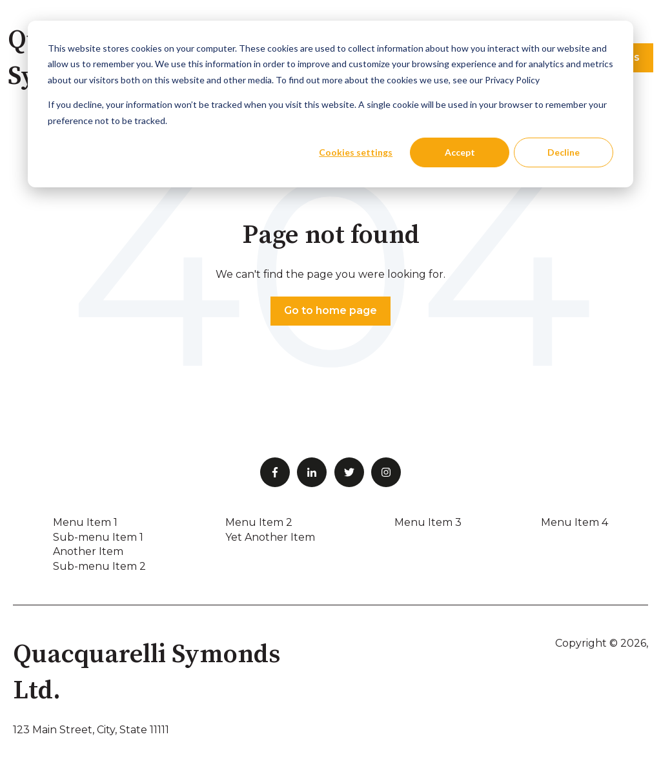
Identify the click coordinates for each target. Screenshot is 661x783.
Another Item (88, 551)
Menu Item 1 (85, 522)
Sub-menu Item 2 (99, 566)
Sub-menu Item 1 (98, 537)
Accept (460, 152)
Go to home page (330, 310)
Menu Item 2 (258, 522)
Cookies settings (355, 152)
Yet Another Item (270, 537)
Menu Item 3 (428, 522)
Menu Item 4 (574, 522)
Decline (563, 152)
